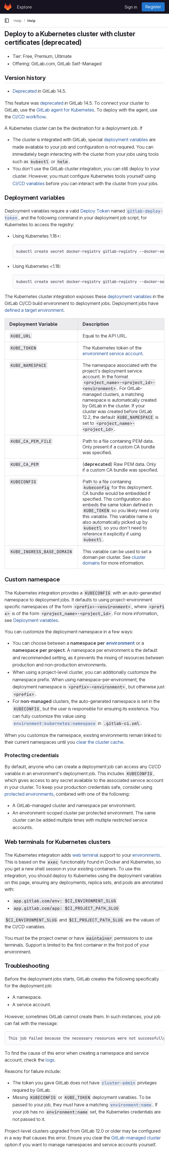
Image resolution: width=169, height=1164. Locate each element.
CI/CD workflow (29, 117)
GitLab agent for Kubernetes (65, 110)
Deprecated (25, 91)
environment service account (112, 353)
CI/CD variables (29, 183)
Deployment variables (35, 620)
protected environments (29, 794)
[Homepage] (8, 6)
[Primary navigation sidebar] (6, 20)
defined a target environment (34, 310)
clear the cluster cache (99, 742)
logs (50, 1060)
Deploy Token (95, 211)
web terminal (85, 855)
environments (146, 855)
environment (120, 643)
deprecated (51, 103)
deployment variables (126, 139)
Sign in (131, 7)
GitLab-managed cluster (136, 1138)
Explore (24, 7)
